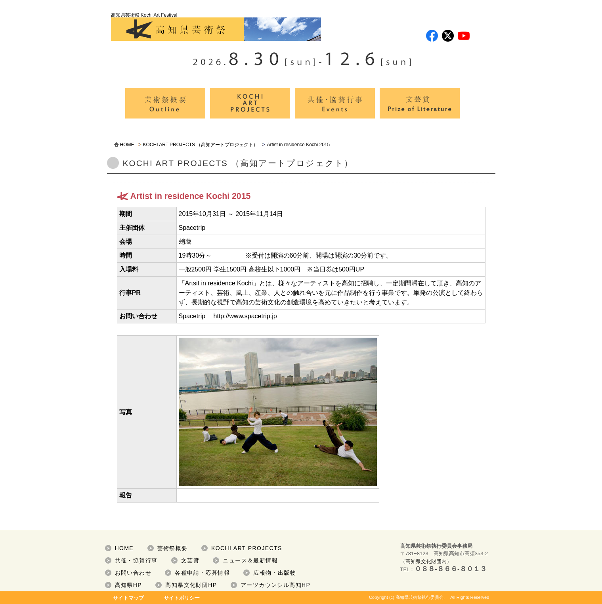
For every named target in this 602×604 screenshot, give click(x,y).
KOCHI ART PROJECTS (246, 548)
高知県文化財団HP (191, 585)
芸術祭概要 (172, 548)
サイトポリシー (182, 598)
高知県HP (128, 585)
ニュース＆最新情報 (250, 560)
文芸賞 (190, 560)
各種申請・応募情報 (202, 573)
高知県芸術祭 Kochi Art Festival (216, 26)
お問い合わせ (133, 573)
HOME (127, 144)
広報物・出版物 (274, 573)
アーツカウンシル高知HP (275, 585)
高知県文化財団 (423, 561)
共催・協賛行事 (136, 560)
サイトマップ (128, 598)
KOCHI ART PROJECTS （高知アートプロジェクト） (200, 144)
